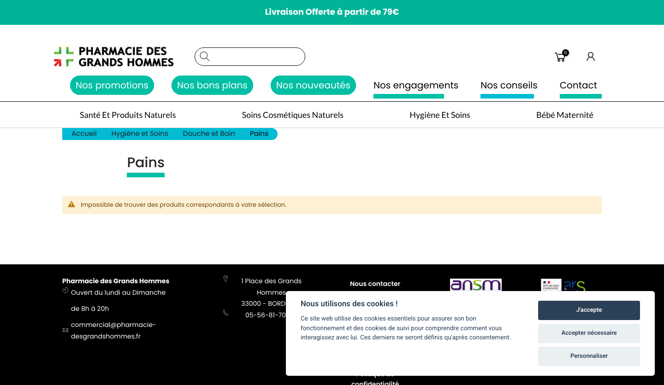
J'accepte (589, 310)
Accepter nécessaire (589, 333)
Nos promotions (112, 85)
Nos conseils (509, 85)
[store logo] (123, 56)
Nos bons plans (212, 85)
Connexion (591, 56)
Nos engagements (416, 85)
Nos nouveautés (313, 85)
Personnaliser (589, 356)
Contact (578, 85)
